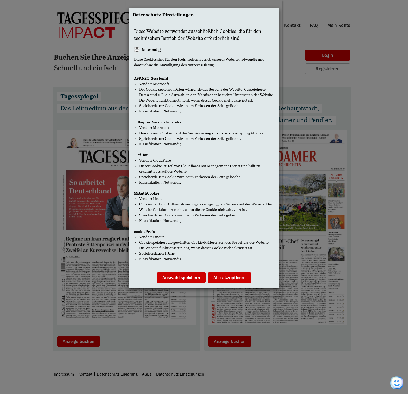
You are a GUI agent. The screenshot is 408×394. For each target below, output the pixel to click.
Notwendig (151, 50)
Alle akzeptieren (229, 277)
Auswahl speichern (181, 277)
